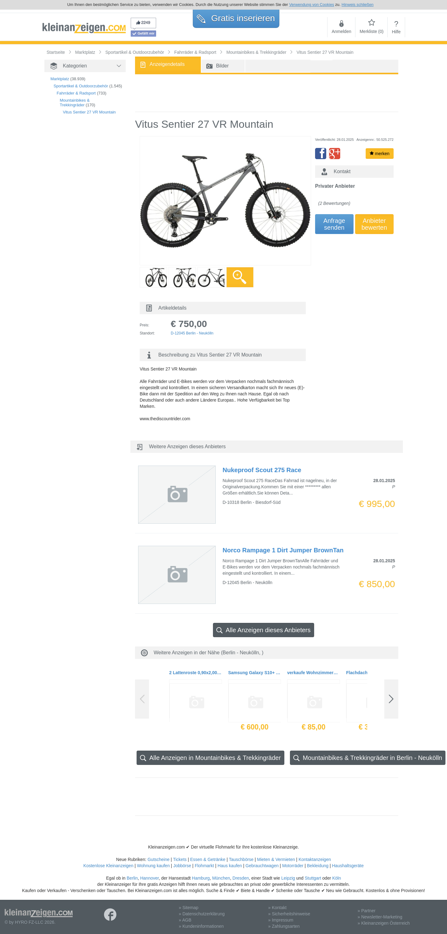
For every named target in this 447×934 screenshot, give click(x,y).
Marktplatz (60, 78)
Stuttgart (313, 878)
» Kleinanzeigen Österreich (384, 923)
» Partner (367, 910)
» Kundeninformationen (201, 926)
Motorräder (292, 865)
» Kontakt (277, 907)
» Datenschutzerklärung (202, 913)
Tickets (180, 859)
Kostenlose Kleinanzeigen (108, 865)
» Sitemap (188, 907)
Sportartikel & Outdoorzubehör (81, 86)
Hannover (149, 878)
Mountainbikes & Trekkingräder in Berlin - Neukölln (367, 757)
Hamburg (201, 878)
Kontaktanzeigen (315, 859)
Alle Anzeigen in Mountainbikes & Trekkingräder (210, 757)
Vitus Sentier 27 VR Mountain (89, 112)
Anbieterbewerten (374, 224)
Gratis (236, 18)
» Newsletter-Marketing (380, 916)
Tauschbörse (241, 859)
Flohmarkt (204, 865)
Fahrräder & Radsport (76, 93)
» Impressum (280, 920)
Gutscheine (158, 859)
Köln (336, 878)
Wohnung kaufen (153, 865)
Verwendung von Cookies (311, 4)
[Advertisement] (75, 226)
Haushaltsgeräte (347, 865)
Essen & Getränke (207, 859)
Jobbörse (182, 865)
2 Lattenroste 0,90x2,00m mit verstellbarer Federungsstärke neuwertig (195, 672)
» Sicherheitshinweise (289, 913)
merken (380, 153)
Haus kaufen (230, 865)
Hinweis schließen (357, 4)
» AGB (185, 920)
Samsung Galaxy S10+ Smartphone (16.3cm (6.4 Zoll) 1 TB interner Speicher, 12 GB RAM (254, 672)
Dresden (241, 878)
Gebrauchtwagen (262, 865)
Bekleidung (317, 865)
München (221, 878)
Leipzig (288, 878)
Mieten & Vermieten (276, 859)
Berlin (132, 878)
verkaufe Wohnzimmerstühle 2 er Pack (313, 672)
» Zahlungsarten (284, 926)
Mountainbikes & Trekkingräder (75, 102)
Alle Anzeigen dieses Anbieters (263, 630)
